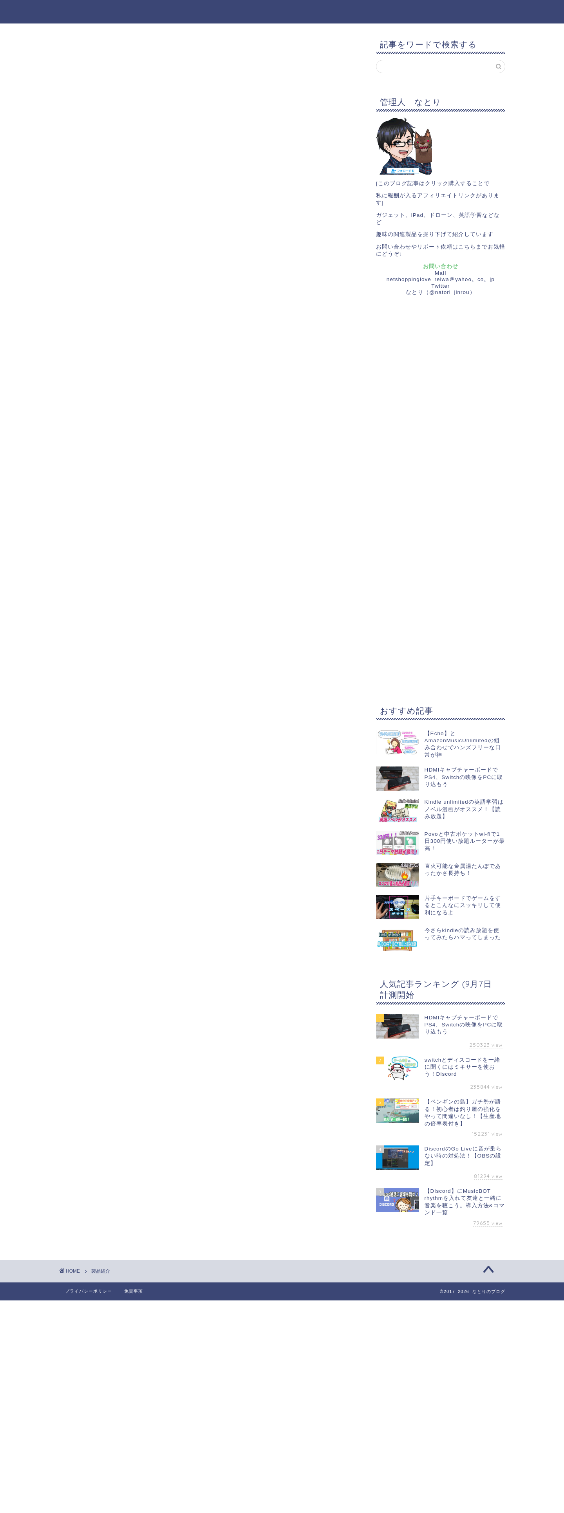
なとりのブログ (282, 9)
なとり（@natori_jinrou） (440, 292)
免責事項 (133, 1291)
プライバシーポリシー (88, 1291)
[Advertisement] (435, 433)
